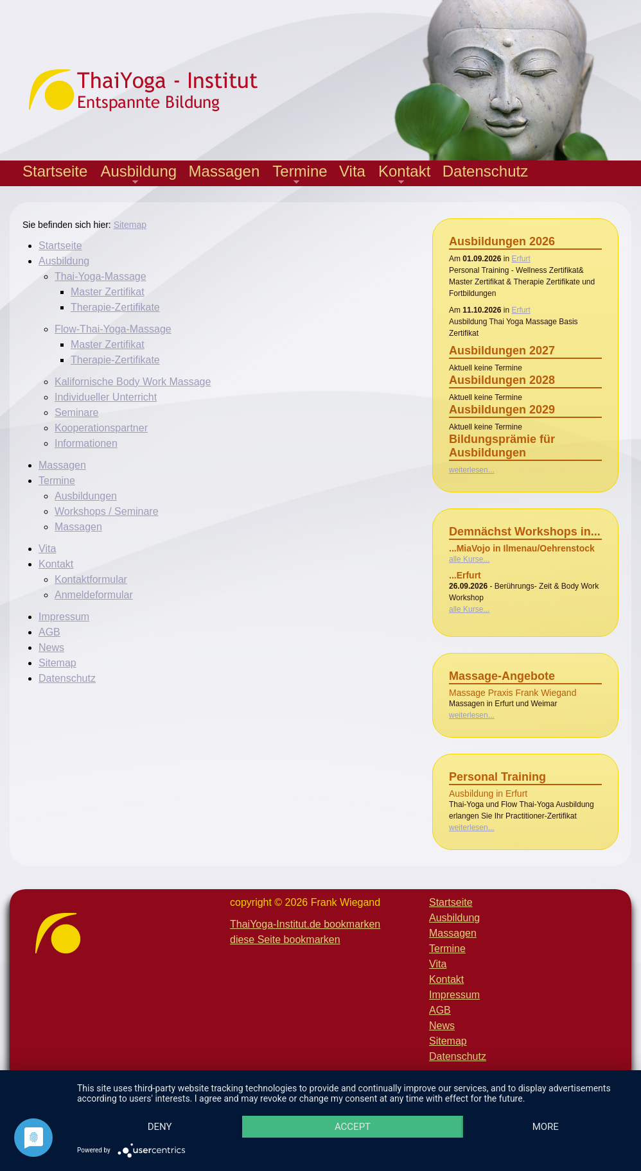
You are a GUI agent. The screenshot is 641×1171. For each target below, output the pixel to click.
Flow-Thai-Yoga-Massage (113, 329)
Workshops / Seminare (107, 511)
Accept (353, 1126)
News (51, 647)
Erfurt (520, 258)
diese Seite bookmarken (285, 939)
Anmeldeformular (94, 594)
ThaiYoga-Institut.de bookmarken (305, 924)
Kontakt (401, 174)
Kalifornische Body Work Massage (133, 381)
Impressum (64, 616)
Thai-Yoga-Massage (100, 276)
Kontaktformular (91, 579)
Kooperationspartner (101, 427)
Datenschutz (485, 171)
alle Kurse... (469, 559)
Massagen (224, 171)
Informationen (86, 443)
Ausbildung (135, 174)
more (545, 1126)
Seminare (76, 412)
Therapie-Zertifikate (115, 307)
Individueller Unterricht (106, 397)
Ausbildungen (86, 495)
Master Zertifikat (108, 291)
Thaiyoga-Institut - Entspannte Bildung (154, 90)
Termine (296, 174)
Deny (160, 1126)
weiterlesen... (472, 469)
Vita (352, 171)
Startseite (54, 171)
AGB (49, 632)
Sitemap (130, 225)
